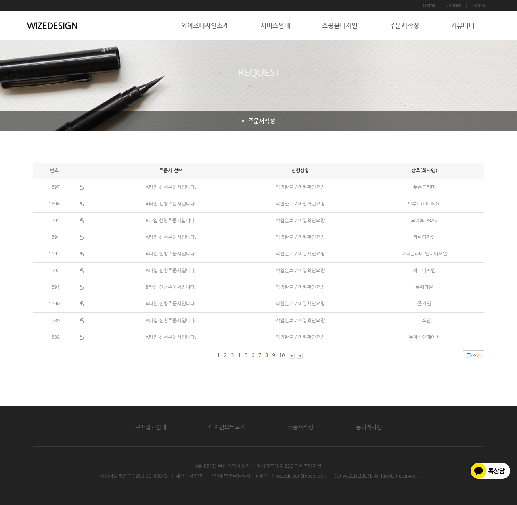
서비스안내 (275, 25)
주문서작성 (404, 25)
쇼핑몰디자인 (340, 25)
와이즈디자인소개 (205, 25)
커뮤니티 (463, 25)
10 (282, 355)
